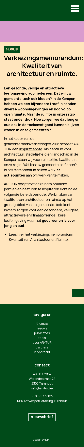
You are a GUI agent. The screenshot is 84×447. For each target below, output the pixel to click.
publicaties (42, 333)
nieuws (42, 328)
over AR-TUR (42, 342)
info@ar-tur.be (42, 388)
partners (42, 347)
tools (42, 338)
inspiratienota (30, 149)
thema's (42, 323)
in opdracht (42, 352)
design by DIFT (42, 439)
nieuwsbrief (42, 416)
